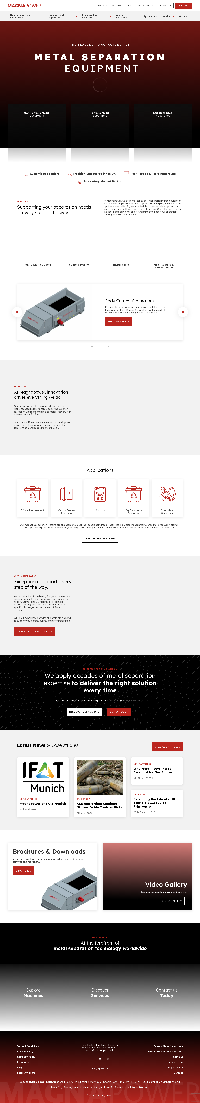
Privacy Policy (25, 1051)
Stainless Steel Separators (90, 16)
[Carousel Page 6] (108, 346)
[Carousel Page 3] (98, 346)
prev (17, 312)
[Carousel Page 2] (95, 346)
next (183, 312)
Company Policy (26, 1056)
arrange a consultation (34, 631)
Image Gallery (174, 1067)
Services (167, 16)
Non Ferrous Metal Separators (20, 16)
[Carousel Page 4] (101, 346)
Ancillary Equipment (122, 16)
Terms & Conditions (28, 1046)
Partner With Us (145, 5)
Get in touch (119, 711)
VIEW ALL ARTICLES (167, 746)
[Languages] (166, 5)
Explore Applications (100, 538)
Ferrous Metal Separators (56, 16)
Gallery (183, 16)
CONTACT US (100, 1069)
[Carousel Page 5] (104, 346)
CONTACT (184, 5)
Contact (178, 1072)
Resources (117, 5)
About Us (102, 5)
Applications (150, 16)
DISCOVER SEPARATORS (84, 711)
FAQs (130, 5)
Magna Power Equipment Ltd (24, 5)
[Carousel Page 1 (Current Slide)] (92, 346)
